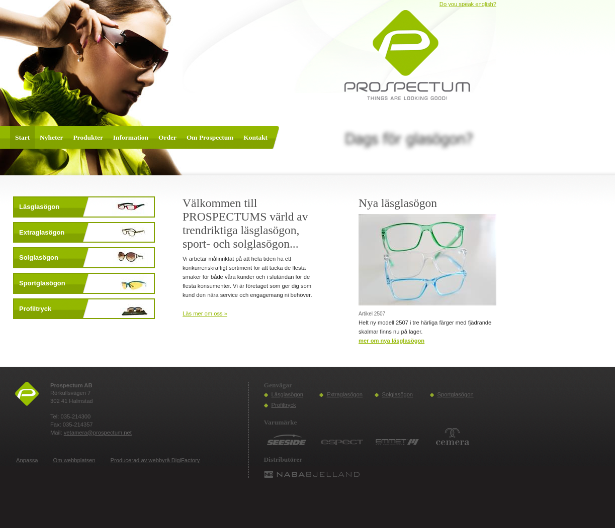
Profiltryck (284, 405)
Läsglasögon (287, 394)
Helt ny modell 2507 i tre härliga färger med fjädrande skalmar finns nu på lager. (425, 327)
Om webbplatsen (74, 460)
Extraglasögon (345, 394)
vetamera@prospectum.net (98, 433)
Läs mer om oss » (205, 313)
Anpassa (27, 460)
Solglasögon (397, 394)
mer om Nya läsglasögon (391, 341)
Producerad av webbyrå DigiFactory (155, 460)
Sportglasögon (455, 394)
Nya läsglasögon (398, 202)
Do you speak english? (468, 4)
